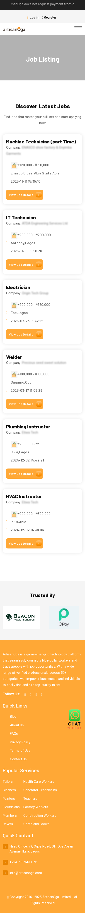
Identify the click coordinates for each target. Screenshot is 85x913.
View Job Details (25, 195)
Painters (9, 799)
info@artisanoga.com (26, 873)
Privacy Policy (20, 742)
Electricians (11, 807)
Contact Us (18, 759)
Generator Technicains (40, 790)
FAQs (14, 734)
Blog (13, 717)
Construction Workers (39, 816)
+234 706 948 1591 (24, 862)
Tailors (8, 782)
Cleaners (9, 790)
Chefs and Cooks (36, 824)
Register (49, 17)
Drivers (8, 824)
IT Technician (21, 217)
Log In (33, 17)
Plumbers (10, 816)
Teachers (30, 799)
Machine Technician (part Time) (41, 141)
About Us (17, 725)
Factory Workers (35, 807)
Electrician (18, 287)
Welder (14, 357)
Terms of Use (20, 751)
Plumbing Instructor (28, 426)
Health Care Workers (38, 782)
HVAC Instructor (24, 496)
